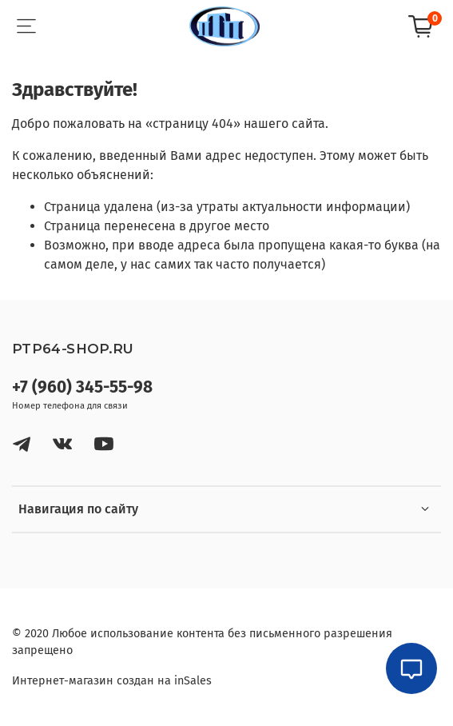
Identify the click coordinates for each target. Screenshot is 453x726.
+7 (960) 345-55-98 (82, 387)
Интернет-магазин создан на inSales (112, 681)
